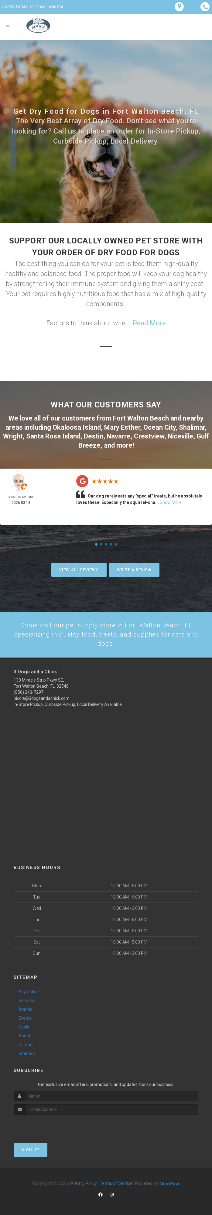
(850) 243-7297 (28, 692)
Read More (149, 323)
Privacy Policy (84, 1183)
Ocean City (159, 427)
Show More (171, 501)
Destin (93, 435)
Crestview (149, 435)
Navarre (119, 435)
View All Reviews (79, 568)
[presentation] (46, 1125)
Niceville (180, 435)
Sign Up (30, 1149)
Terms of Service (116, 1183)
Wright (13, 435)
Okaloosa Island (77, 427)
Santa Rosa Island (53, 435)
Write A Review (134, 568)
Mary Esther (122, 427)
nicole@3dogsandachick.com (42, 698)
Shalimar (192, 427)
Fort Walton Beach (141, 418)
